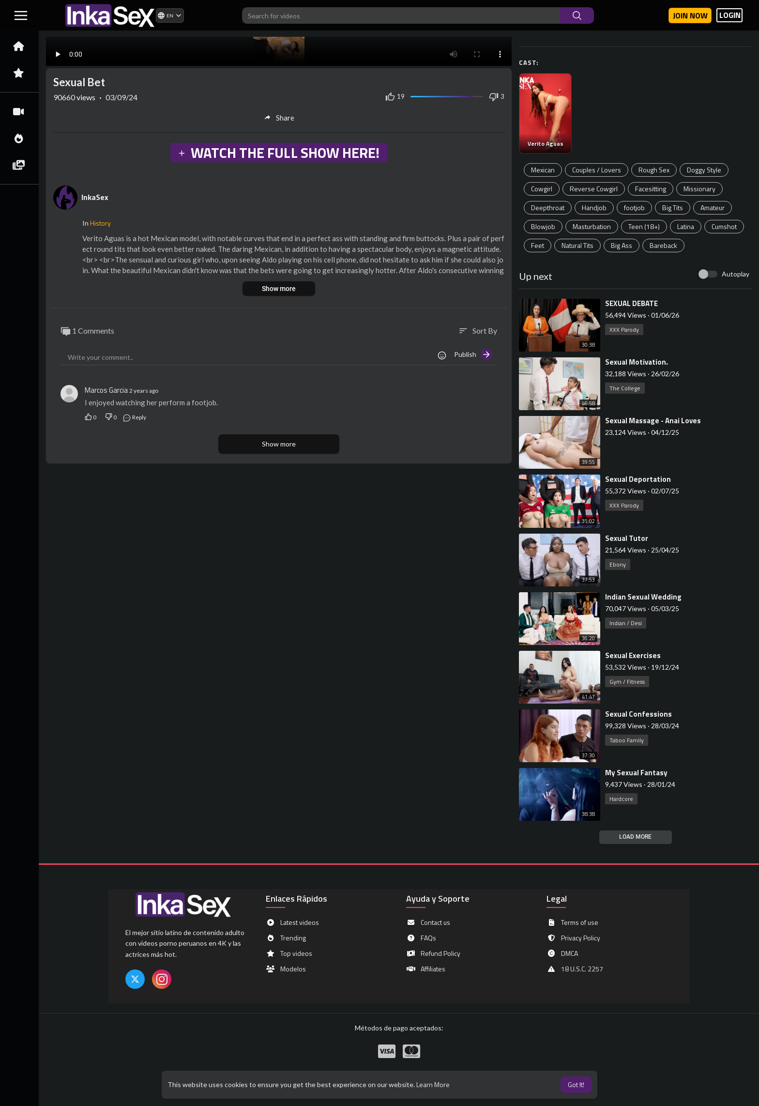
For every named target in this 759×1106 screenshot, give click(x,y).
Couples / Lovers (596, 170)
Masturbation (592, 226)
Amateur (712, 207)
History (100, 223)
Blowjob (543, 226)
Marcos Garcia (106, 390)
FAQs (421, 938)
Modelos (286, 969)
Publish (473, 354)
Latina (685, 226)
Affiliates (425, 969)
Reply (134, 417)
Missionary (699, 189)
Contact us (428, 922)
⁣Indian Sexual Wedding (643, 596)
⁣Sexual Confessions (638, 714)
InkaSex (94, 197)
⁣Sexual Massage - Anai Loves (653, 420)
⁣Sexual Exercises (633, 655)
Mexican (543, 170)
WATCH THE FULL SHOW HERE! (278, 152)
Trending (286, 938)
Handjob (594, 207)
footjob (634, 207)
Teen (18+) (644, 226)
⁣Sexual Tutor (626, 538)
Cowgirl (541, 189)
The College (624, 388)
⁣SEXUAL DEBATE (631, 303)
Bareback (663, 245)
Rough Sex (653, 170)
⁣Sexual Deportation (638, 479)
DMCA (562, 953)
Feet (537, 245)
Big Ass (621, 245)
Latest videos (292, 922)
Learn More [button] (433, 1084)
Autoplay (735, 274)
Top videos (289, 953)
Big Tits (672, 207)
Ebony (617, 564)
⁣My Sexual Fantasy (636, 772)
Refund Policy (433, 953)
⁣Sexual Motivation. (636, 362)
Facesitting (650, 189)
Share (279, 117)
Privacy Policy (573, 938)
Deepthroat (547, 207)
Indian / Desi (625, 623)
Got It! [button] (576, 1084)
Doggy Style (704, 170)
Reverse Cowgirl (594, 189)
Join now (690, 15)
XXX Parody (624, 329)
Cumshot (724, 226)
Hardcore (621, 798)
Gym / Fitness (627, 681)
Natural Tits (577, 245)
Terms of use (572, 922)
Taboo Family (626, 740)
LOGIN (730, 15)
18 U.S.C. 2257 (574, 969)
